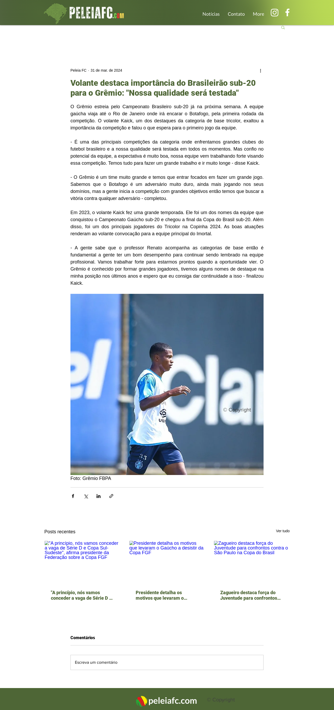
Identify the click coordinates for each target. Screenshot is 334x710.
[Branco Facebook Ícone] (287, 12)
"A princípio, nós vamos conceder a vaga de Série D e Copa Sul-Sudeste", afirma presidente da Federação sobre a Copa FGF (81, 595)
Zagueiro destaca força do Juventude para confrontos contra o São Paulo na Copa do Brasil (249, 595)
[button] (283, 27)
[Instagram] (275, 12)
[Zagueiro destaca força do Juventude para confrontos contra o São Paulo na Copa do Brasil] (251, 562)
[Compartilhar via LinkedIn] (98, 496)
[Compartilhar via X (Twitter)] (85, 496)
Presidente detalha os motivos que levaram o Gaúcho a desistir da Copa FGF (163, 595)
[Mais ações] (260, 70)
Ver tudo (283, 531)
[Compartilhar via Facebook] (72, 496)
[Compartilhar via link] (111, 496)
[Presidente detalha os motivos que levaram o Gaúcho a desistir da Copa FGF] (167, 562)
